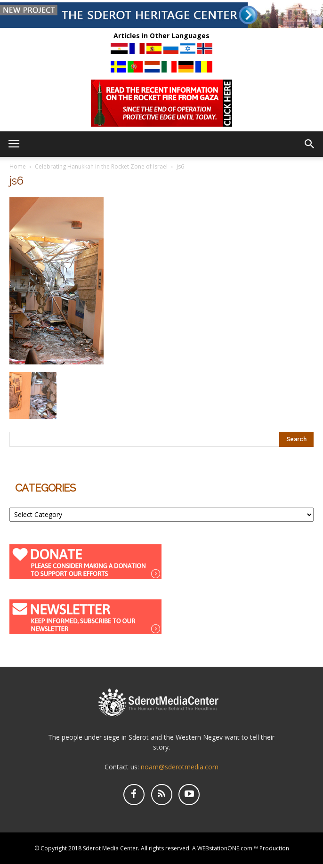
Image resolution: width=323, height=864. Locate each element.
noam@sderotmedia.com (179, 766)
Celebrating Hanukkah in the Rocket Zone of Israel (101, 166)
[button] (310, 144)
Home (17, 166)
